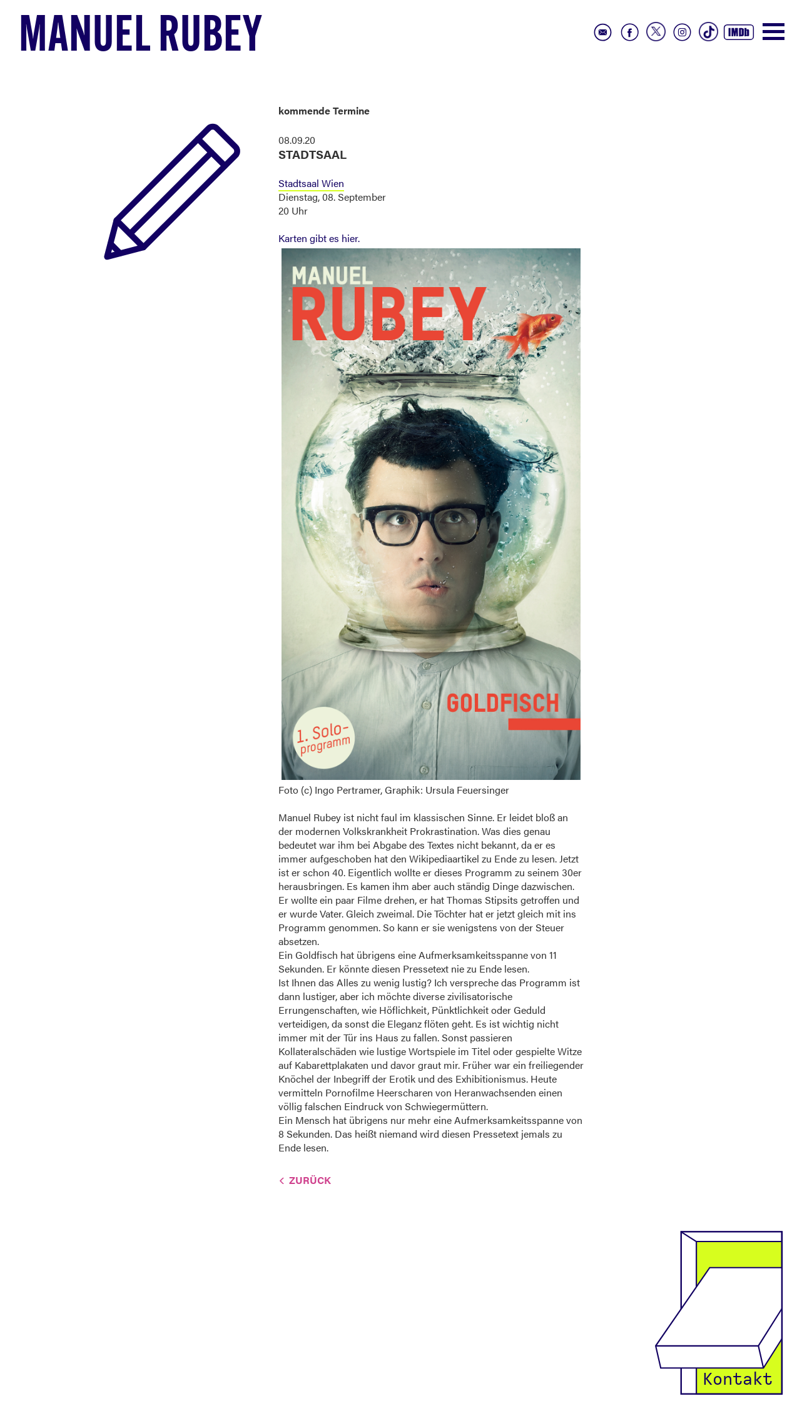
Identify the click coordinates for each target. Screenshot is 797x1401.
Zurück (310, 1180)
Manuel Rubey (141, 38)
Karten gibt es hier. (319, 238)
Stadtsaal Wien (311, 183)
